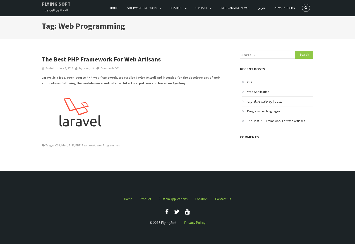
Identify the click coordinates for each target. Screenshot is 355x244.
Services (176, 8)
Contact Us (223, 199)
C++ (249, 82)
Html (64, 145)
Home (114, 8)
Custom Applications (173, 199)
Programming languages (263, 111)
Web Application (258, 92)
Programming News (234, 8)
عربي (261, 8)
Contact (201, 8)
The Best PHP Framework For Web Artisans (101, 59)
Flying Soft (56, 4)
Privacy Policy (284, 8)
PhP (71, 145)
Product (145, 199)
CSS (57, 145)
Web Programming (108, 145)
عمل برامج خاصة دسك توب (265, 101)
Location (201, 199)
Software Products (142, 8)
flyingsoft (88, 68)
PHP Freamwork (85, 145)
